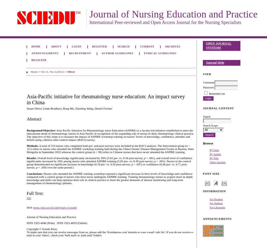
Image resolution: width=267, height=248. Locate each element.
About (56, 46)
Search (124, 46)
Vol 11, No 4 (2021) (52, 71)
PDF (29, 198)
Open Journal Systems (219, 46)
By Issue (214, 150)
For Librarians (217, 207)
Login (76, 46)
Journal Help (215, 62)
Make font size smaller (207, 183)
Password (208, 87)
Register (99, 46)
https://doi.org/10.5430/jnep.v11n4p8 (55, 207)
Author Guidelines (117, 53)
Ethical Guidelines (160, 53)
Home (35, 46)
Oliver (71, 71)
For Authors (216, 203)
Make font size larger (224, 183)
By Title (214, 158)
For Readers (216, 199)
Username (208, 82)
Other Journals (218, 162)
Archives (172, 46)
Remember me (217, 93)
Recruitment (80, 53)
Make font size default (216, 183)
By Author (215, 154)
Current (147, 46)
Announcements (44, 53)
